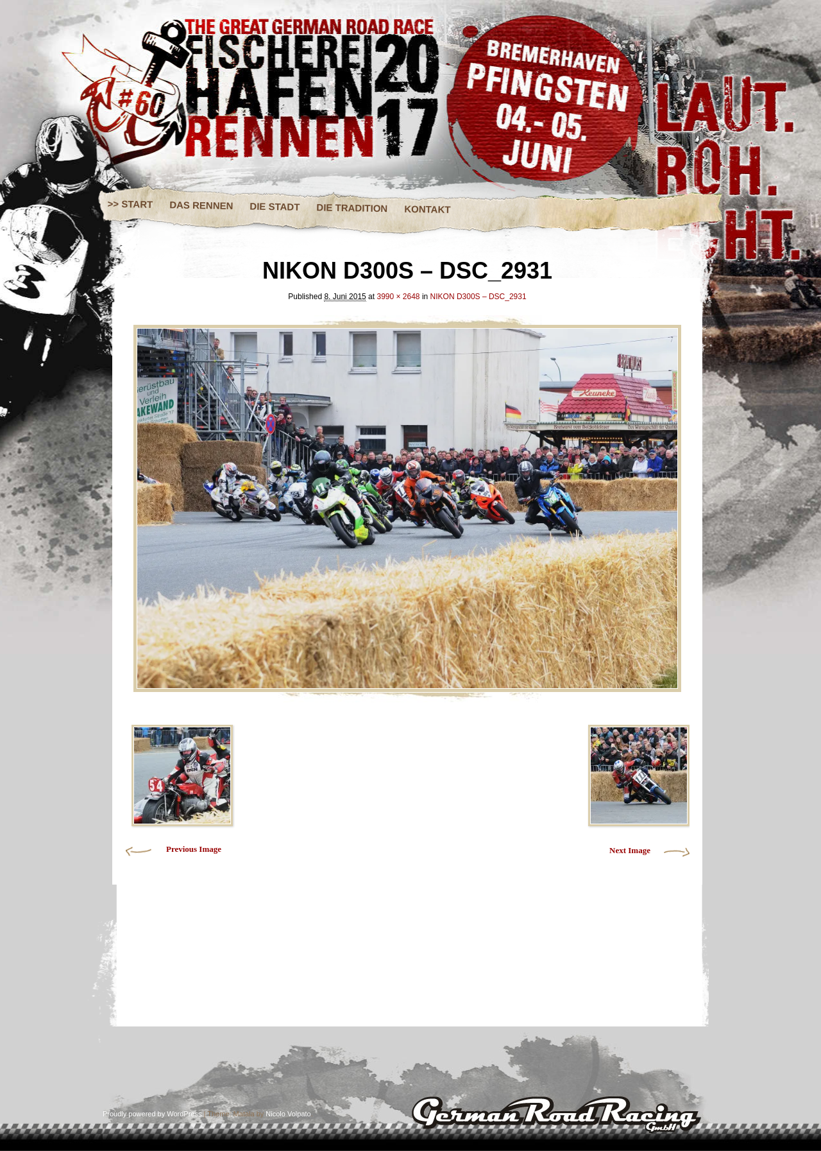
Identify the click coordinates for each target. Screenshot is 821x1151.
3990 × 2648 (398, 296)
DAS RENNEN (201, 205)
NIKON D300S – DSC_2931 (478, 296)
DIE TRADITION (351, 208)
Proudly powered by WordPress (152, 1114)
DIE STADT (275, 206)
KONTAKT (427, 209)
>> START (130, 204)
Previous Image (193, 849)
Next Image (629, 850)
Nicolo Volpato (288, 1114)
